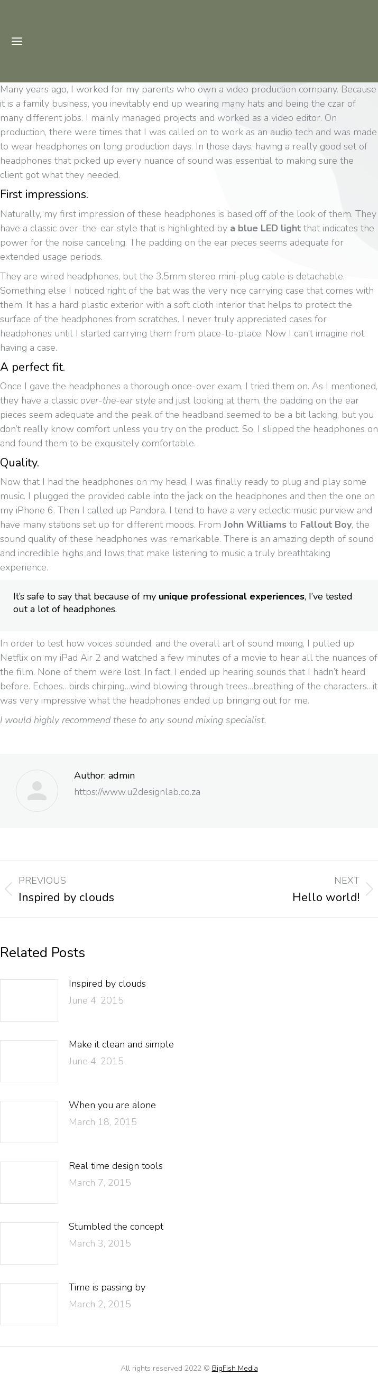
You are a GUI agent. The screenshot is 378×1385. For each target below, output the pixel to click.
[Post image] (29, 1000)
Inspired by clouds (107, 983)
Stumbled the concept (116, 1226)
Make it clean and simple (121, 1044)
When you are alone (112, 1105)
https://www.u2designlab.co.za (137, 791)
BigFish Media (235, 1368)
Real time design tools (116, 1165)
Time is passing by (107, 1287)
